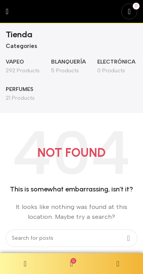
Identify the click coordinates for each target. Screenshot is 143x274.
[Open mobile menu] (7, 11)
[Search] (71, 238)
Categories (21, 46)
